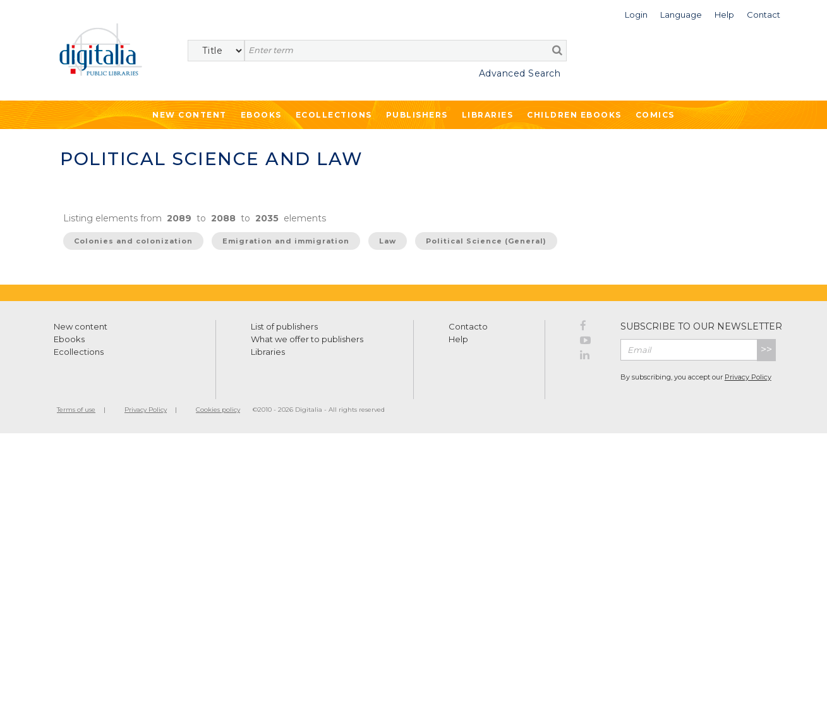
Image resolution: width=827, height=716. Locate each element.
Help (458, 339)
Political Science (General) (486, 241)
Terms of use (76, 409)
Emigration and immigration (285, 241)
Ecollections (334, 115)
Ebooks (261, 115)
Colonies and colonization (133, 241)
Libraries (488, 115)
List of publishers (284, 326)
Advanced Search (520, 73)
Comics (655, 115)
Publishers (417, 115)
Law (387, 241)
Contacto (468, 326)
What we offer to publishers (307, 339)
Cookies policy (218, 409)
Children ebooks (574, 115)
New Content (189, 115)
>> (766, 349)
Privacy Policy (748, 377)
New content (80, 326)
